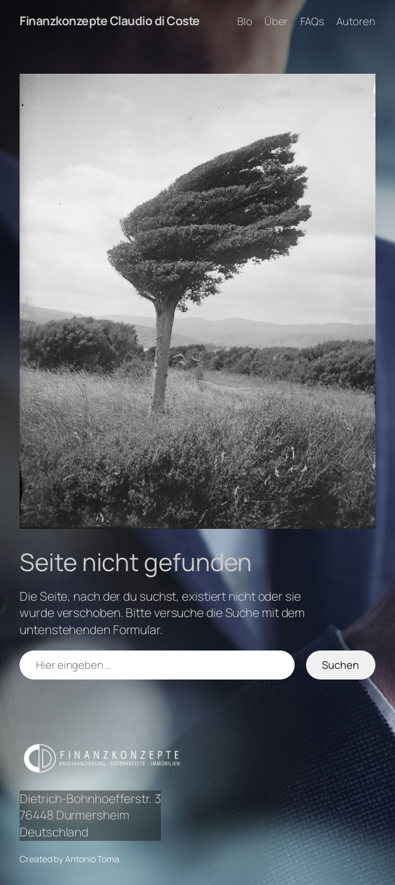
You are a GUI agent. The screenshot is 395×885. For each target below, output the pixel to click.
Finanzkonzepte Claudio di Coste (110, 21)
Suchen (340, 664)
